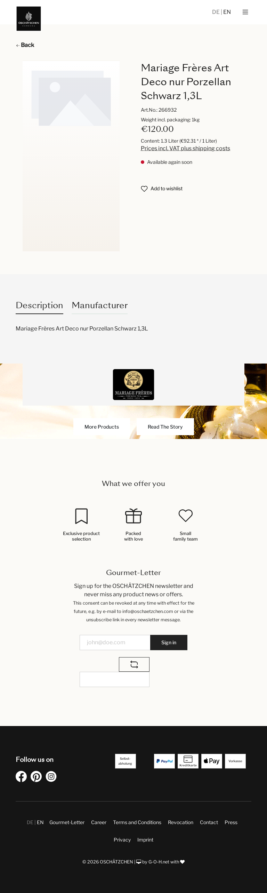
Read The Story (165, 427)
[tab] (39, 305)
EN (227, 12)
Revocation (180, 822)
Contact (209, 822)
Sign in (168, 642)
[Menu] (245, 12)
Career (98, 822)
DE (216, 12)
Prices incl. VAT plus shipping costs (185, 148)
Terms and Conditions (137, 822)
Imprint (145, 840)
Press (231, 822)
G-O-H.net (158, 861)
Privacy (122, 840)
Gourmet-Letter (66, 822)
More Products (101, 427)
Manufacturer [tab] (100, 305)
